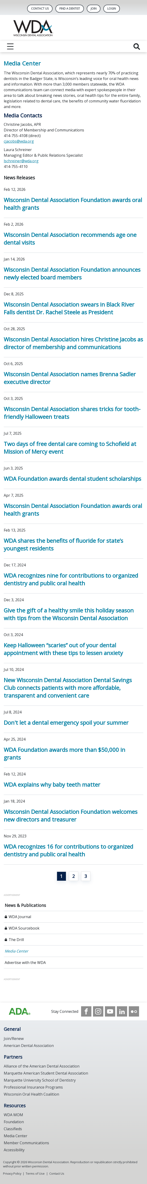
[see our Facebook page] (86, 1011)
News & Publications (25, 905)
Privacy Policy (12, 1173)
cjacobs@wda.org (19, 141)
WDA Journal (20, 916)
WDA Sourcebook (24, 928)
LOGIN (111, 9)
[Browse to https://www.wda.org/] (19, 1011)
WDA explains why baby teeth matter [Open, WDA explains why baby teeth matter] (52, 784)
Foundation (14, 1121)
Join (94, 9)
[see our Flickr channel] (134, 1011)
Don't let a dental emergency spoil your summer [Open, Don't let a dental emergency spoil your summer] (66, 722)
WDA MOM (13, 1114)
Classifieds (13, 1128)
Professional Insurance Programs (33, 1087)
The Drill (16, 939)
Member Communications (26, 1142)
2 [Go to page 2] (73, 876)
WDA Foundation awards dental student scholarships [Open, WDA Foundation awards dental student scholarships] (72, 478)
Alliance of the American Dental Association (41, 1066)
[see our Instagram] (98, 1011)
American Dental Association (29, 1045)
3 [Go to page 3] (85, 876)
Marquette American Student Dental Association (46, 1073)
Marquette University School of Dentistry (40, 1080)
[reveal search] (136, 46)
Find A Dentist (69, 9)
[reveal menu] (10, 46)
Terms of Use (35, 1173)
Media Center (16, 951)
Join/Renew (14, 1038)
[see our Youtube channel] (110, 1011)
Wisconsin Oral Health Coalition (31, 1094)
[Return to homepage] (73, 28)
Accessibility (14, 1149)
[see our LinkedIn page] (122, 1011)
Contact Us (40, 9)
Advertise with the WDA (25, 962)
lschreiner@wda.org (21, 160)
